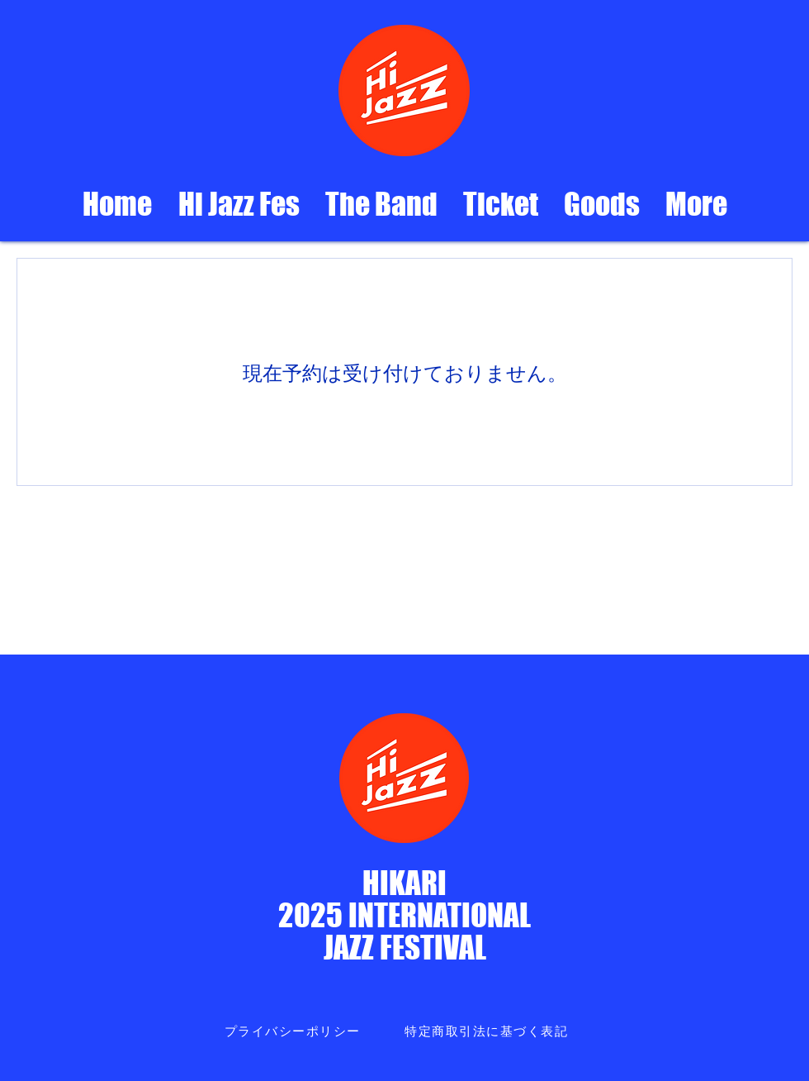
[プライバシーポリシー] (293, 1031)
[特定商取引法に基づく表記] (488, 1031)
